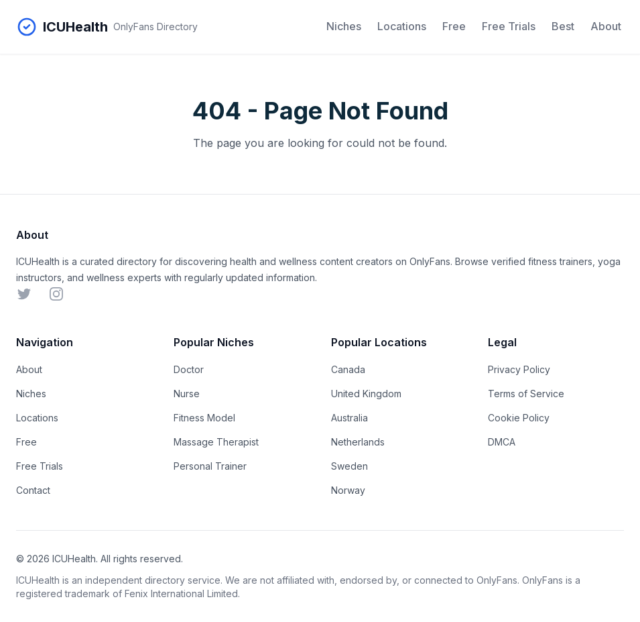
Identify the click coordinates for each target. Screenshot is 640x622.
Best (563, 26)
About (605, 26)
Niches (343, 26)
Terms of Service (526, 393)
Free (454, 26)
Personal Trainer (210, 466)
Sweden (349, 466)
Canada (348, 369)
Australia (349, 417)
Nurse (187, 393)
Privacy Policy (519, 369)
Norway (348, 490)
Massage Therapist (216, 442)
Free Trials (508, 26)
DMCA (501, 442)
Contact (33, 490)
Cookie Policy (519, 417)
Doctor (189, 369)
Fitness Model (204, 417)
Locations (401, 26)
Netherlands (358, 442)
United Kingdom (366, 393)
